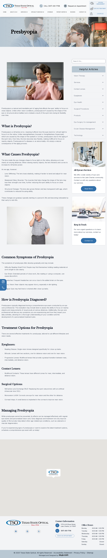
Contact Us (82, 12)
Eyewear (50, 12)
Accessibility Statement (63, 553)
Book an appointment (64, 535)
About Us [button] (13, 12)
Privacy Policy (79, 553)
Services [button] (24, 12)
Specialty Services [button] (37, 12)
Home (4, 12)
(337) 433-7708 (66, 531)
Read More (89, 189)
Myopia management (97, 3)
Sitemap (90, 553)
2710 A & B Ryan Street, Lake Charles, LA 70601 (68, 525)
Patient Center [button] (62, 12)
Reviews (72, 12)
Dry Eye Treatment (98, 8)
